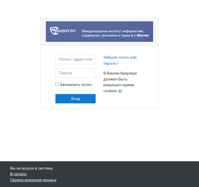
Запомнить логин (76, 84)
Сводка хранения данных (33, 180)
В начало (18, 174)
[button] (121, 91)
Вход (75, 98)
